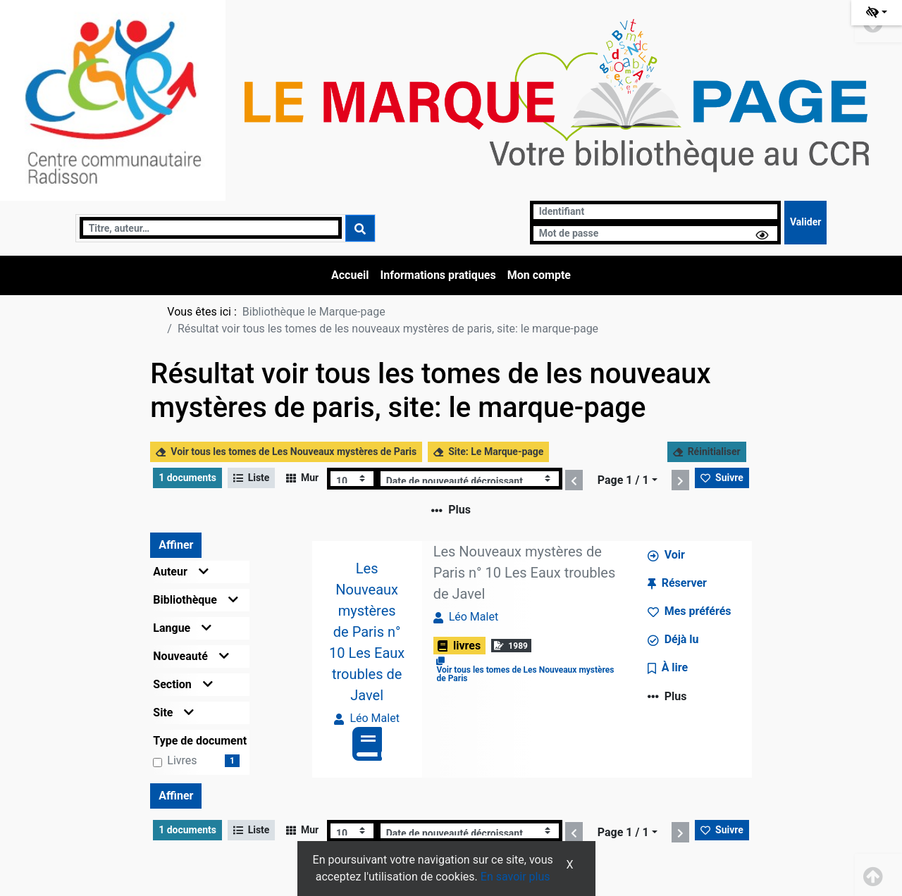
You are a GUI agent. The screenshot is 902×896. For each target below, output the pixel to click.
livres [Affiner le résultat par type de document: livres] (182, 760)
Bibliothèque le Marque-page (313, 311)
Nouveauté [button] (191, 656)
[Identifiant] (655, 212)
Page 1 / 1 (623, 480)
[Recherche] (211, 228)
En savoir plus (515, 876)
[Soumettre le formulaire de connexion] (805, 222)
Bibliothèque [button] (195, 599)
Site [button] (173, 712)
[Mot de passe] (655, 233)
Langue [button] (182, 628)
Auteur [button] (181, 571)
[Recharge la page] (352, 479)
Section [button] (182, 684)
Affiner (176, 545)
